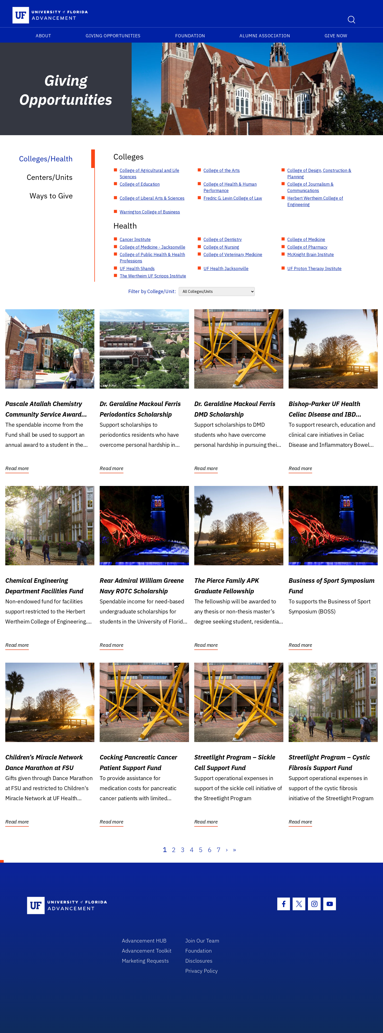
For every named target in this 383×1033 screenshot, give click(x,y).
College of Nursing (221, 247)
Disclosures (199, 960)
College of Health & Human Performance (230, 187)
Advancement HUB (144, 940)
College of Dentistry (223, 239)
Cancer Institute (135, 239)
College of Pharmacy (307, 247)
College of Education (140, 184)
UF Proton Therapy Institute (314, 268)
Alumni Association (264, 36)
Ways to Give (51, 196)
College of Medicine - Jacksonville (152, 247)
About (43, 36)
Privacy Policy (201, 970)
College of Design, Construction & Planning (319, 173)
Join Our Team (202, 940)
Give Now (336, 36)
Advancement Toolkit (147, 950)
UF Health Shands (137, 268)
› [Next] (227, 849)
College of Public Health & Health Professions (152, 257)
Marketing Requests (145, 960)
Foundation (190, 36)
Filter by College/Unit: (152, 291)
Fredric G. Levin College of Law (233, 198)
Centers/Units (50, 177)
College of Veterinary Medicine (233, 254)
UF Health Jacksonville (226, 268)
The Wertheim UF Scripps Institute (153, 276)
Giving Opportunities (113, 36)
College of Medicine (306, 239)
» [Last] (234, 849)
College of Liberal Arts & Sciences (152, 198)
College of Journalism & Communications (310, 187)
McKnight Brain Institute (310, 254)
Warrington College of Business (150, 212)
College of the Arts (222, 170)
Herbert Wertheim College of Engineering (315, 201)
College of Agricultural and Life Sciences (149, 173)
